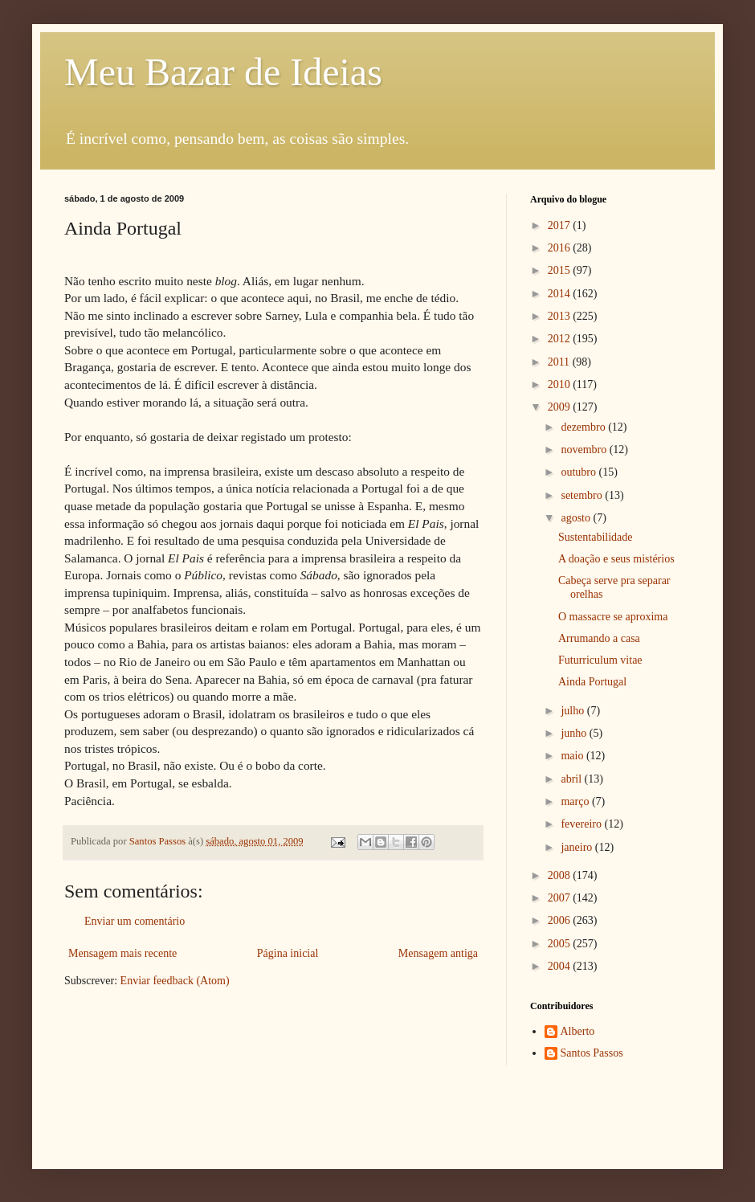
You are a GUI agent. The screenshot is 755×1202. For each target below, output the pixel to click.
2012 (560, 339)
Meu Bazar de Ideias (223, 72)
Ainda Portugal (592, 682)
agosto (577, 518)
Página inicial (288, 953)
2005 (560, 944)
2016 (560, 248)
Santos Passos (158, 841)
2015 (560, 270)
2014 (560, 294)
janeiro (577, 847)
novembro (585, 450)
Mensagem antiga (438, 953)
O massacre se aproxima (612, 617)
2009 (560, 407)
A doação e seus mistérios (616, 559)
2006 (560, 920)
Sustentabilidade (595, 537)
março (576, 801)
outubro (579, 472)
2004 (560, 966)
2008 (560, 875)
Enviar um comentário (134, 921)
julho (573, 711)
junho (575, 733)
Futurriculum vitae (600, 660)
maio (573, 756)
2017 (560, 225)
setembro (583, 495)
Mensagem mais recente (122, 953)
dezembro (584, 427)
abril (572, 779)
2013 (560, 316)
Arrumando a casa (599, 638)
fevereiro (582, 824)
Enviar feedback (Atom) (175, 981)
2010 (560, 384)
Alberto (578, 1031)
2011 (560, 362)
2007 (560, 898)
